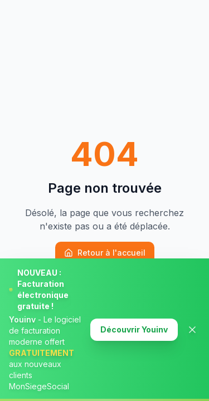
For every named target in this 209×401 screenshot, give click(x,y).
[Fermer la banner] (192, 330)
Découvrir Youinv (134, 329)
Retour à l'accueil (104, 252)
